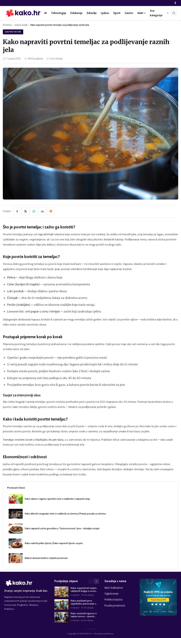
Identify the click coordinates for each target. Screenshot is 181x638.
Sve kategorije (159, 13)
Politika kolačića (113, 599)
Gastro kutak (21, 24)
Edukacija (76, 13)
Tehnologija (58, 13)
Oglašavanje (111, 593)
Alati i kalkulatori (113, 587)
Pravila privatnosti (114, 605)
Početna (7, 24)
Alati (141, 13)
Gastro (129, 13)
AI (45, 13)
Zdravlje (92, 13)
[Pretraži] (174, 13)
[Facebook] (175, 3)
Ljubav (105, 13)
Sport (116, 13)
